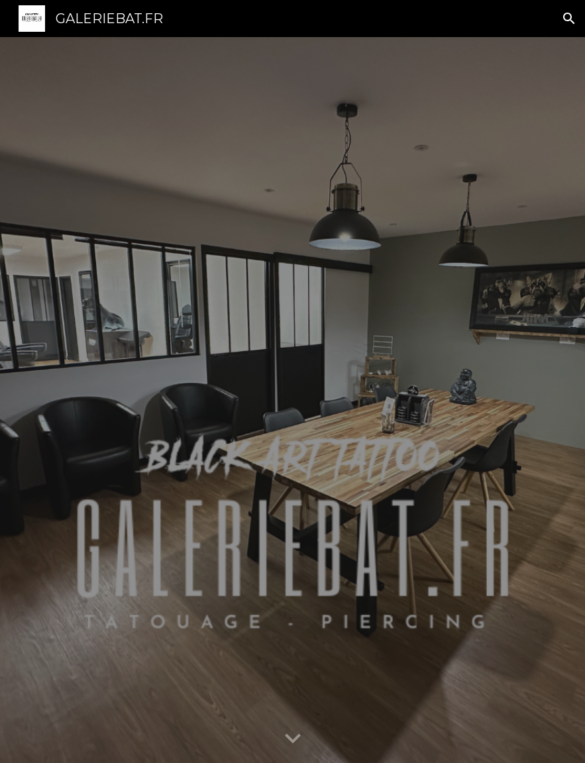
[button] (569, 18)
